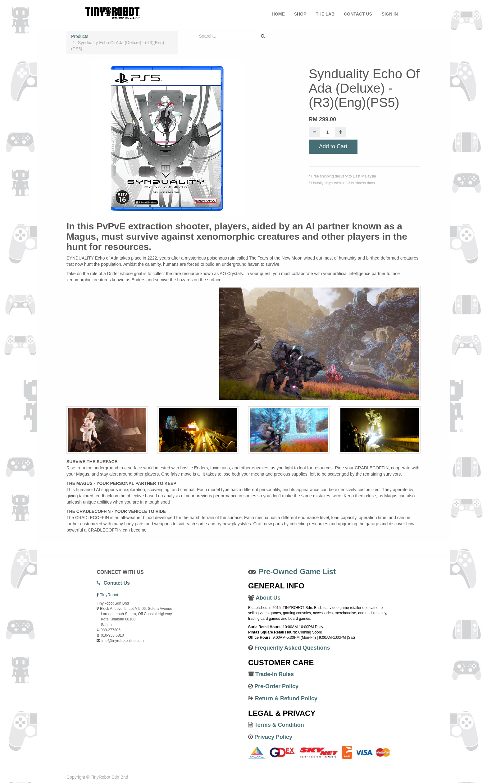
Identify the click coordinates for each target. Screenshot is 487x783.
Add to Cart (333, 147)
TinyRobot (109, 594)
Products (79, 36)
